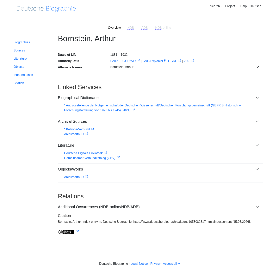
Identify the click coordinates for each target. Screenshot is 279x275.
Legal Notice (139, 263)
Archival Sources (72, 121)
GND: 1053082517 (123, 61)
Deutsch (255, 6)
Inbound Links (23, 75)
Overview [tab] (114, 27)
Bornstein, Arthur (121, 67)
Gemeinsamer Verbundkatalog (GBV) (90, 158)
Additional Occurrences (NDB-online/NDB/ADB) (99, 207)
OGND (172, 61)
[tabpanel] (139, 137)
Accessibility (171, 263)
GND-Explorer (152, 61)
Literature (20, 58)
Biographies (22, 42)
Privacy (155, 263)
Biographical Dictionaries (79, 98)
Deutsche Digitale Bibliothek (84, 153)
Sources (19, 50)
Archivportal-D (74, 134)
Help (243, 6)
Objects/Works (70, 169)
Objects (19, 66)
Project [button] (230, 6)
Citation (19, 83)
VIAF (187, 61)
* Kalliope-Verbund (77, 129)
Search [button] (215, 6)
